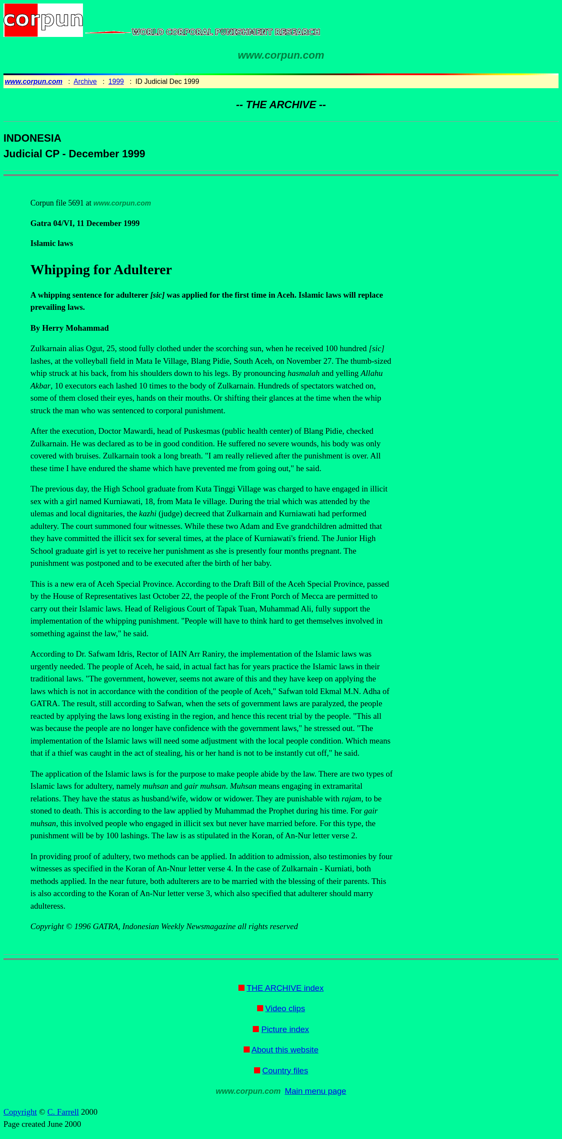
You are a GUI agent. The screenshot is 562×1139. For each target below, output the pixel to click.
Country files (285, 1070)
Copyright (20, 1111)
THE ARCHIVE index (285, 988)
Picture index (285, 1029)
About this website (284, 1049)
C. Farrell (63, 1111)
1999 (116, 81)
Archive (85, 81)
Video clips (285, 1008)
